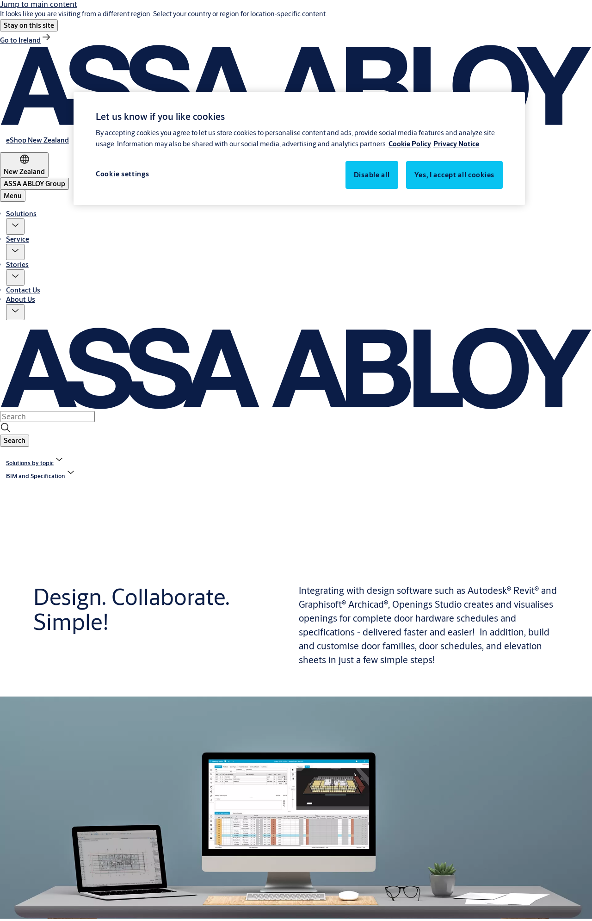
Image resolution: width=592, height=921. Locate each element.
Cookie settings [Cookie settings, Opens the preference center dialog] (122, 173)
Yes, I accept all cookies (454, 174)
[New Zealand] (24, 165)
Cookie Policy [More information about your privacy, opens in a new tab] (409, 143)
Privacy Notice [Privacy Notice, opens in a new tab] (456, 143)
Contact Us (23, 290)
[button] (29, 25)
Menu (13, 195)
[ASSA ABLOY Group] (34, 184)
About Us (20, 299)
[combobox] (47, 416)
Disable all (372, 174)
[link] (26, 40)
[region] (299, 148)
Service (17, 239)
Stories (17, 264)
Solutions (21, 213)
